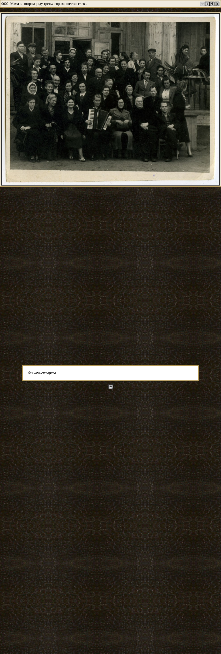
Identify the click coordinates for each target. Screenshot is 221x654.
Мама (14, 4)
